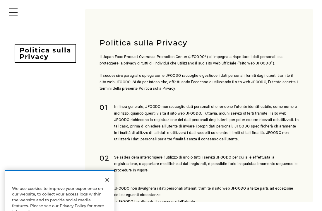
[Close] (107, 183)
